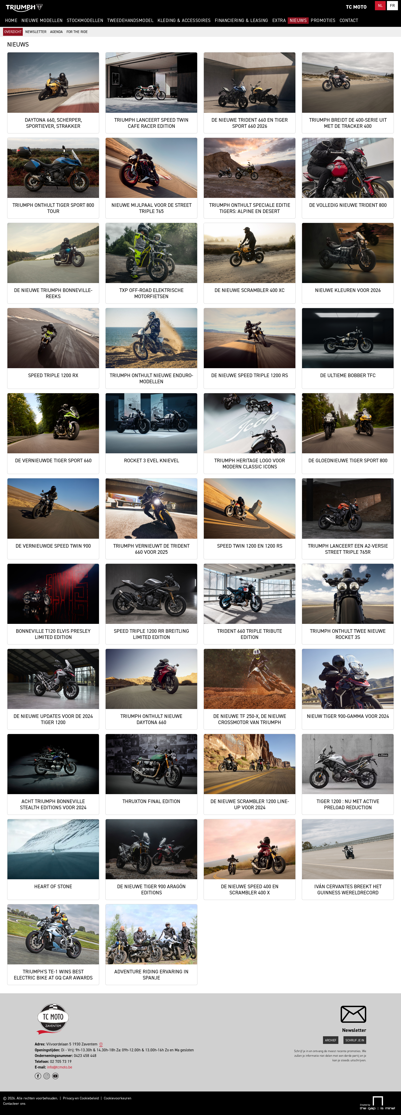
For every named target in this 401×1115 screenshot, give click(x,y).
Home (11, 20)
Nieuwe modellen (42, 20)
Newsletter (35, 31)
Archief (330, 1040)
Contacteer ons (14, 1103)
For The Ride (77, 31)
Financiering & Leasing (241, 20)
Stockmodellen (85, 20)
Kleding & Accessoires (184, 20)
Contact (349, 20)
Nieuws (298, 20)
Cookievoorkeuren (117, 1098)
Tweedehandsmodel (130, 20)
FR (392, 5)
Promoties (323, 20)
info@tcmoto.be (59, 1067)
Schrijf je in (355, 1040)
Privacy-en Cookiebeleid (81, 1098)
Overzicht (12, 31)
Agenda (56, 31)
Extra (279, 20)
